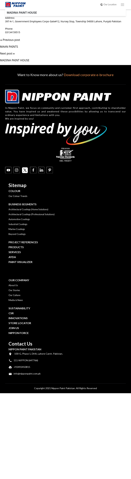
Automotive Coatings (19, 219)
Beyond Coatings (17, 234)
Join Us (14, 328)
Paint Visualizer (20, 262)
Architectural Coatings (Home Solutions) (28, 209)
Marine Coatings (17, 229)
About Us (13, 285)
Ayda (12, 257)
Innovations (18, 318)
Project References (23, 242)
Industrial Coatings (18, 224)
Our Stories (14, 290)
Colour (14, 191)
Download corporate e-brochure (89, 75)
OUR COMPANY (19, 280)
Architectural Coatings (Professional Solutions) (32, 214)
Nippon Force (19, 332)
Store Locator (20, 323)
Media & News (16, 300)
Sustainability (19, 308)
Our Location (108, 4)
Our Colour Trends (18, 196)
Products (16, 247)
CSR (11, 313)
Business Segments (23, 204)
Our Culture (14, 295)
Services (15, 252)
